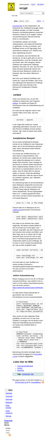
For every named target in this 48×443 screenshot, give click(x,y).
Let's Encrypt (17, 26)
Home (13, 7)
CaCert (19, 368)
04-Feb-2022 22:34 (21, 382)
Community (26, 374)
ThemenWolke (11, 396)
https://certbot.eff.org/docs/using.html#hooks (28, 288)
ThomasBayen (36, 382)
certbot (15, 103)
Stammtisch (10, 399)
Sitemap (8, 416)
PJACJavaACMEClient (25, 366)
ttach (21, 21)
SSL (32, 374)
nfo (27, 21)
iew (16, 21)
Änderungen (8, 421)
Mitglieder (9, 402)
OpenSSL (20, 370)
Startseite (9, 393)
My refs (41, 4)
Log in (33, 4)
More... (39, 21)
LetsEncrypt (17, 210)
